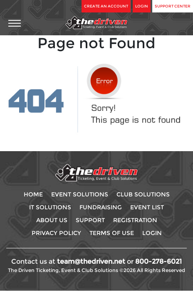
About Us (51, 220)
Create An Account (106, 6)
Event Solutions (79, 194)
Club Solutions (143, 194)
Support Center (173, 6)
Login (141, 6)
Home (33, 194)
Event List (147, 207)
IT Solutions (50, 207)
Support (90, 220)
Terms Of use (111, 233)
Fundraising (100, 207)
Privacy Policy (56, 233)
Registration (135, 220)
